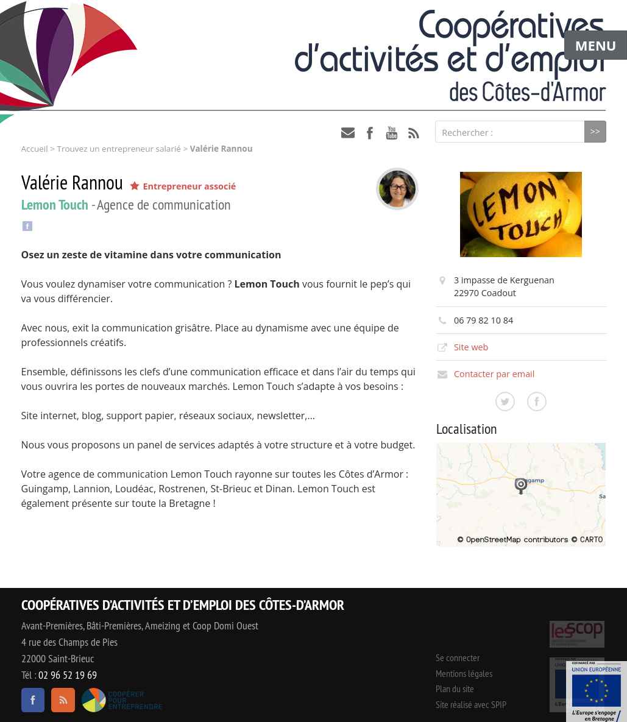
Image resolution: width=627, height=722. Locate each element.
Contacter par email (494, 374)
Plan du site (455, 688)
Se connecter (458, 657)
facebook (370, 133)
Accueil (34, 148)
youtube (392, 133)
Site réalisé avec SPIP (471, 704)
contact (348, 133)
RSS (413, 133)
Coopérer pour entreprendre (122, 700)
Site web (471, 347)
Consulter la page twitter (505, 401)
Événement (596, 691)
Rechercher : (467, 132)
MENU (596, 45)
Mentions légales (464, 673)
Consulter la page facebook (537, 401)
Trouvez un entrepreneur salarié (118, 148)
